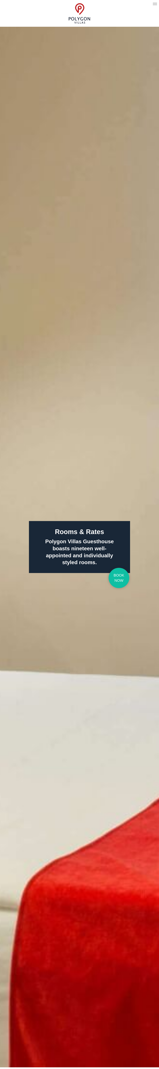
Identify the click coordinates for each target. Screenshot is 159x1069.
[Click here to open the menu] (155, 4)
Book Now (119, 578)
